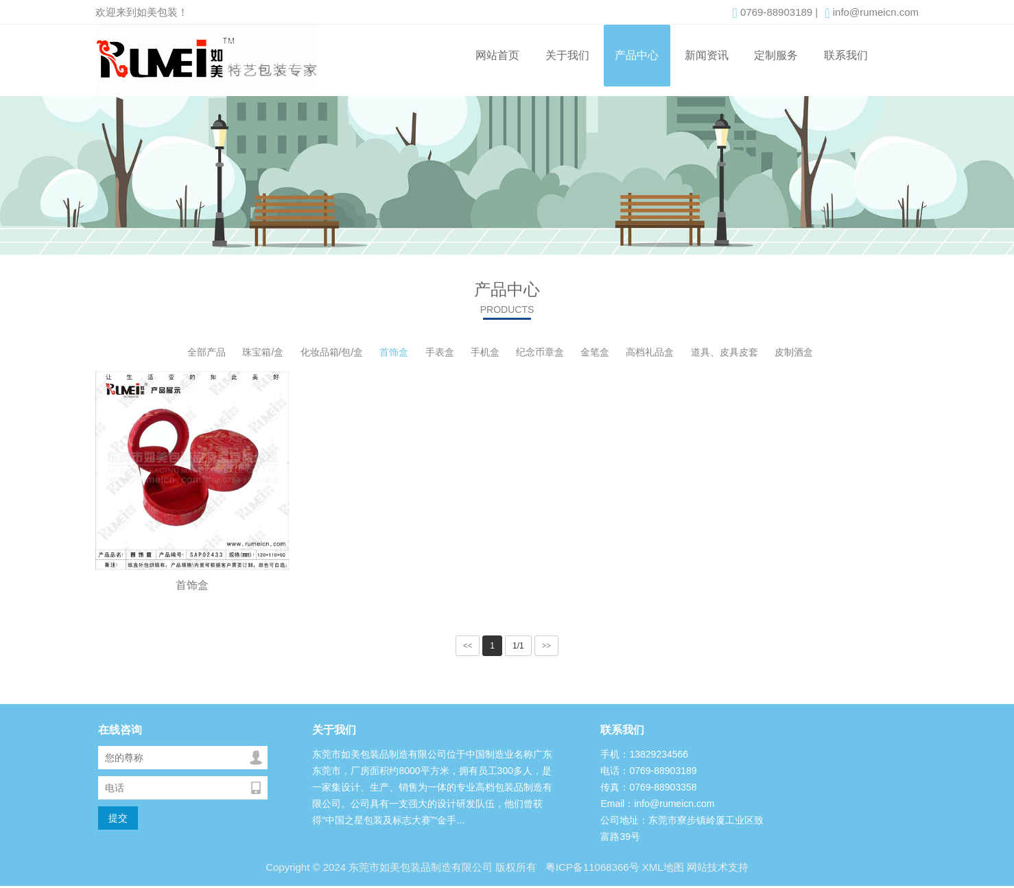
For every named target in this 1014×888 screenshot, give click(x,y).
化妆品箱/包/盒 (332, 352)
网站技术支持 (717, 867)
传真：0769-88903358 (648, 787)
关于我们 (567, 55)
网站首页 (497, 55)
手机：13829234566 (644, 754)
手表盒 (439, 352)
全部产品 (206, 352)
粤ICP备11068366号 (591, 867)
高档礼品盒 (650, 352)
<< (468, 646)
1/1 (518, 646)
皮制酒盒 (794, 352)
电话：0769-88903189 (648, 770)
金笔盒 (594, 352)
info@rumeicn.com (872, 13)
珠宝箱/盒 (262, 352)
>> (547, 646)
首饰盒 (393, 352)
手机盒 (485, 352)
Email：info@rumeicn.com (657, 803)
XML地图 (663, 867)
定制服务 (776, 55)
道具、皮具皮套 (724, 352)
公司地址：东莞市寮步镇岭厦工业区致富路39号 (682, 828)
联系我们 (846, 55)
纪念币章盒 (540, 352)
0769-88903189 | (775, 13)
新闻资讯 (707, 55)
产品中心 (637, 55)
